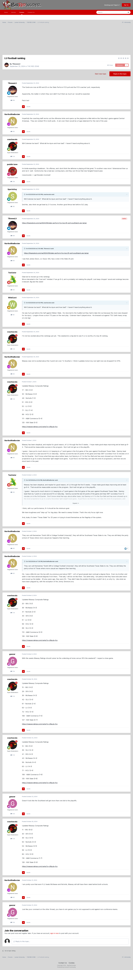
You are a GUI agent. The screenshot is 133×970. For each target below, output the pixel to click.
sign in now (54, 933)
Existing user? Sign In (112, 5)
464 (13, 290)
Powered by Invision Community (66, 967)
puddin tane (12, 164)
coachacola (12, 139)
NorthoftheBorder (12, 114)
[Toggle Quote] (25, 194)
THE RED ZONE (33, 66)
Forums (21, 13)
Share (110, 65)
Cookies (72, 963)
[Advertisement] (66, 40)
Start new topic (100, 74)
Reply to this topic (120, 74)
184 (12, 314)
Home (6, 12)
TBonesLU (16, 64)
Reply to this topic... (21, 941)
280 (13, 206)
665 (13, 131)
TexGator (12, 273)
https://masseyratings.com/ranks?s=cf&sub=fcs (40, 427)
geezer (12, 654)
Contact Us (31, 12)
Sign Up (126, 5)
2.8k (13, 181)
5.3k (13, 156)
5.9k (13, 671)
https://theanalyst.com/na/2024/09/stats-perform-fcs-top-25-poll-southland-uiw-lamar (54, 223)
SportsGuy (12, 189)
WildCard (12, 298)
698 (13, 100)
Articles (13, 12)
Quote (28, 106)
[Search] (106, 12)
